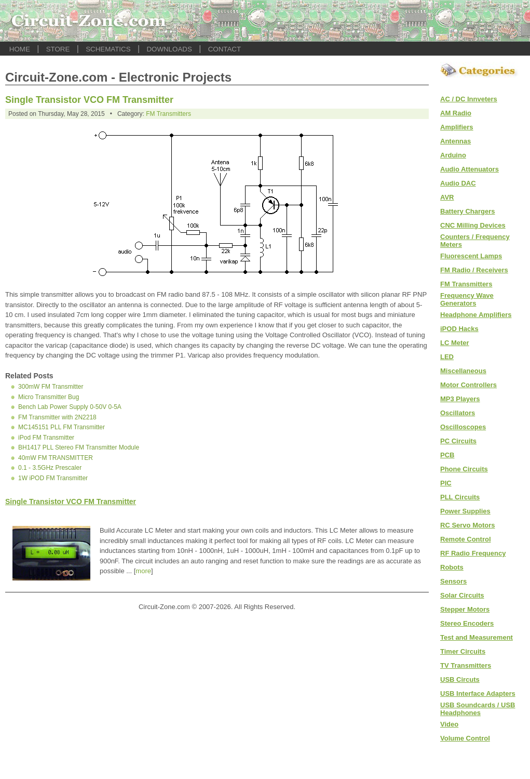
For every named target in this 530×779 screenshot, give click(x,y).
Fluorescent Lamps (471, 256)
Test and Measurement (476, 637)
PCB (447, 455)
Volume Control (465, 738)
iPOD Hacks (459, 329)
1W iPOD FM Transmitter (53, 478)
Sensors (453, 581)
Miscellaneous (463, 371)
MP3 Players (460, 399)
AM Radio (455, 113)
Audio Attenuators (469, 169)
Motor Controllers (468, 385)
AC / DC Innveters (468, 99)
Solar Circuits (462, 595)
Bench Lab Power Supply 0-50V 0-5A (69, 407)
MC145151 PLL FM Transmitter (61, 427)
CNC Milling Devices (473, 225)
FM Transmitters (168, 113)
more (143, 571)
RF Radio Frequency (473, 553)
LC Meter (454, 343)
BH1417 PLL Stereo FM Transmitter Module (78, 447)
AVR (447, 197)
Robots (452, 567)
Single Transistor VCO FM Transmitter (89, 100)
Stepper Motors (465, 609)
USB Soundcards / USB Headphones (477, 709)
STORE (58, 49)
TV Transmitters (465, 665)
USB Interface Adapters (477, 693)
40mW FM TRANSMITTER (55, 457)
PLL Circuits (460, 497)
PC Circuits (458, 441)
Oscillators (457, 413)
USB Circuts (460, 679)
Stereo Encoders (467, 623)
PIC (446, 483)
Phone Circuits (464, 469)
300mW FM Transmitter (50, 386)
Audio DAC (458, 183)
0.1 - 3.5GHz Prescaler (49, 467)
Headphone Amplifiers (475, 315)
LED (447, 357)
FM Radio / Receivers (474, 270)
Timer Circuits (462, 651)
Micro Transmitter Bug (48, 397)
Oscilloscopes (463, 427)
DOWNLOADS (169, 49)
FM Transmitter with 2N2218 (57, 417)
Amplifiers (456, 127)
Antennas (455, 141)
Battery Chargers (467, 211)
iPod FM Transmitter (46, 437)
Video (449, 724)
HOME (19, 49)
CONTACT (224, 49)
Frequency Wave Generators (467, 299)
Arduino (453, 155)
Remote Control (465, 539)
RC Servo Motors (467, 525)
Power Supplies (465, 511)
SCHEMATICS (108, 49)
